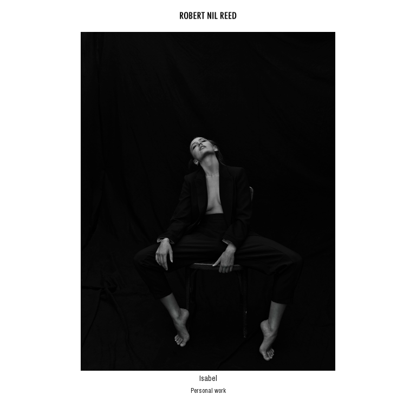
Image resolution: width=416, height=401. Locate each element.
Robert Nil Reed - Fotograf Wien (208, 15)
